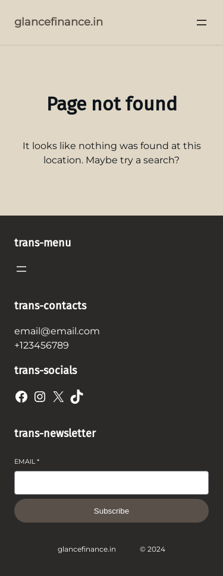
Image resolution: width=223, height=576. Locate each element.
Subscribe (111, 511)
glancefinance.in (58, 22)
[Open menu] (201, 22)
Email (26, 461)
